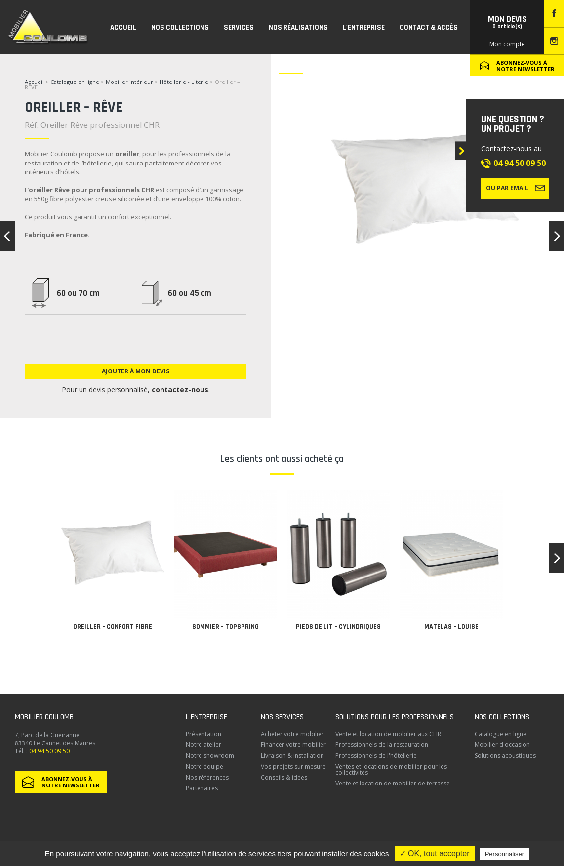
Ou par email (515, 188)
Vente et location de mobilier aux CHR (388, 734)
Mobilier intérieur (129, 81)
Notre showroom (210, 755)
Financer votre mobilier (293, 745)
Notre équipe (204, 766)
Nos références (207, 777)
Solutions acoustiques (505, 755)
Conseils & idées (284, 777)
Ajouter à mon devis (135, 371)
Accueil (34, 81)
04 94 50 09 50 (519, 163)
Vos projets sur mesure (293, 766)
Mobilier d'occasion (502, 745)
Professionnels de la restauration (381, 745)
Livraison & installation (292, 755)
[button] (556, 558)
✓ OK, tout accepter (435, 853)
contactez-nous (180, 389)
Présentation (203, 734)
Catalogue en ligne (74, 81)
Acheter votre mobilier (292, 734)
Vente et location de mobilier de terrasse (392, 783)
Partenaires (202, 788)
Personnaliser (504, 854)
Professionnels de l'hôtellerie (376, 755)
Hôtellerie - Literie (184, 81)
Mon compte (507, 44)
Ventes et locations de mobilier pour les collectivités (391, 769)
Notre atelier (203, 745)
